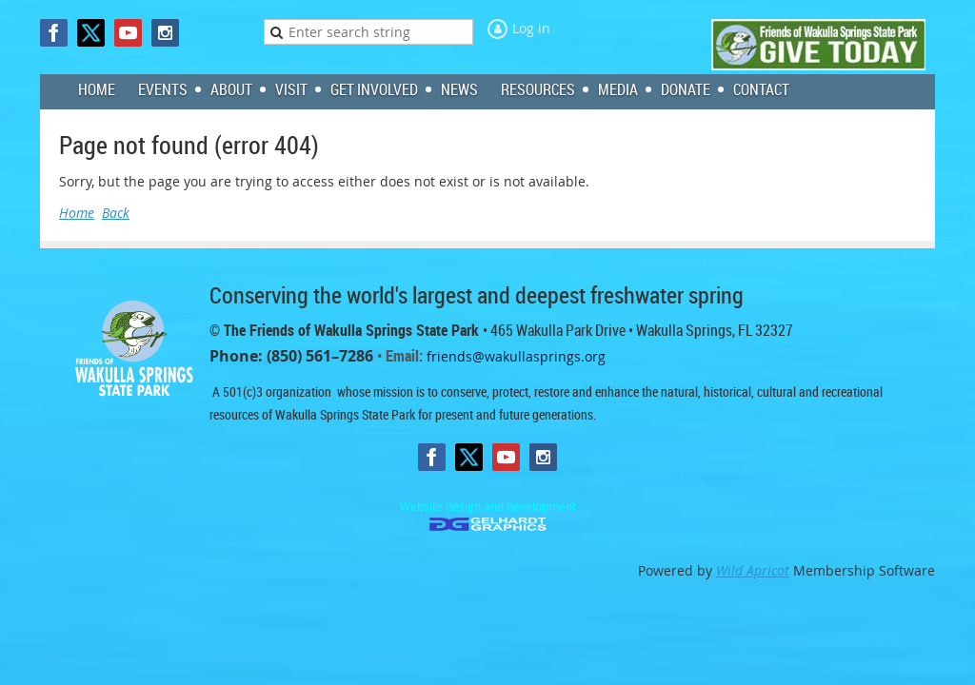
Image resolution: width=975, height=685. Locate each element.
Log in (531, 28)
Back (115, 213)
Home (76, 213)
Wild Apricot (752, 570)
